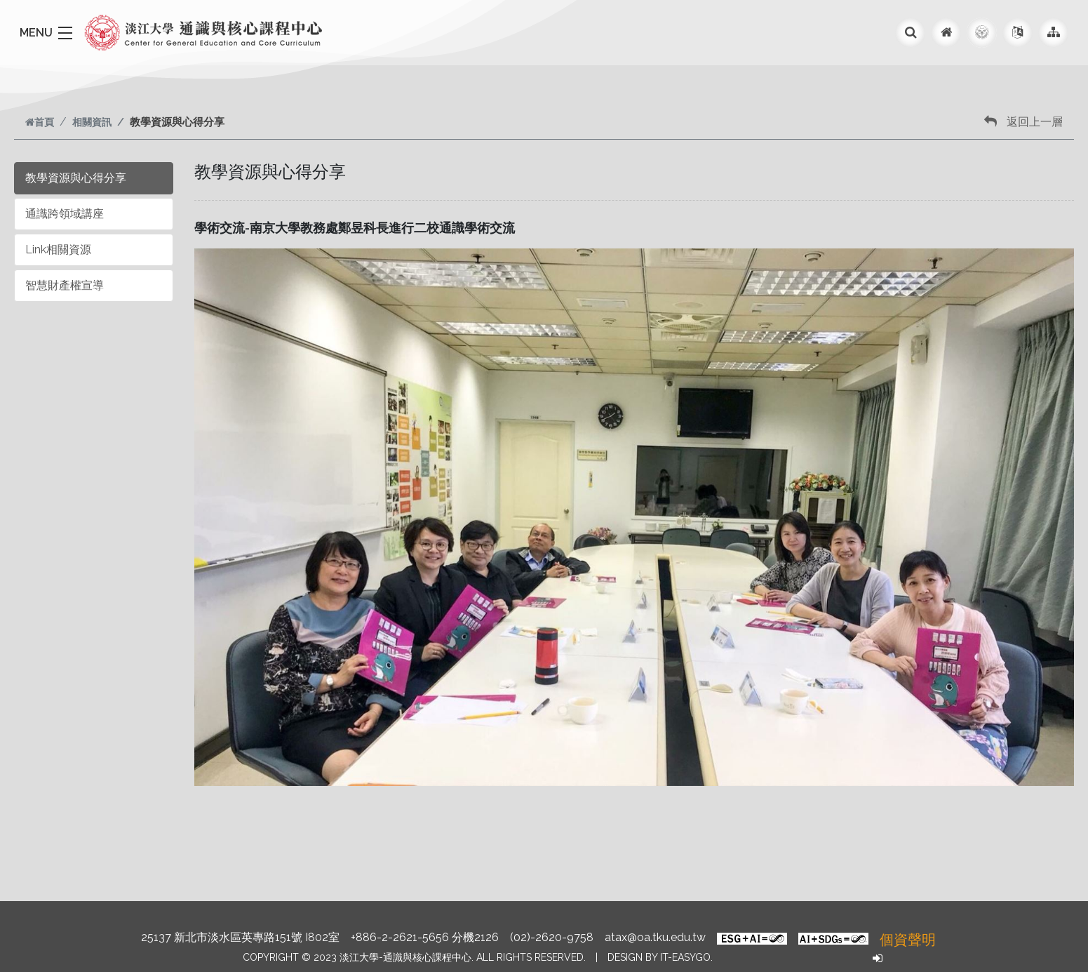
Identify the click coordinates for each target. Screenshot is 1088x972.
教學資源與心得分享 (75, 178)
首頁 (39, 122)
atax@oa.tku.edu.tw (655, 937)
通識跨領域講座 (64, 213)
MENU (36, 32)
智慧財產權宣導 (64, 285)
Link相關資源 (58, 249)
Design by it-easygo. (660, 957)
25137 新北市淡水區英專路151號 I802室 (240, 937)
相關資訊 (92, 122)
